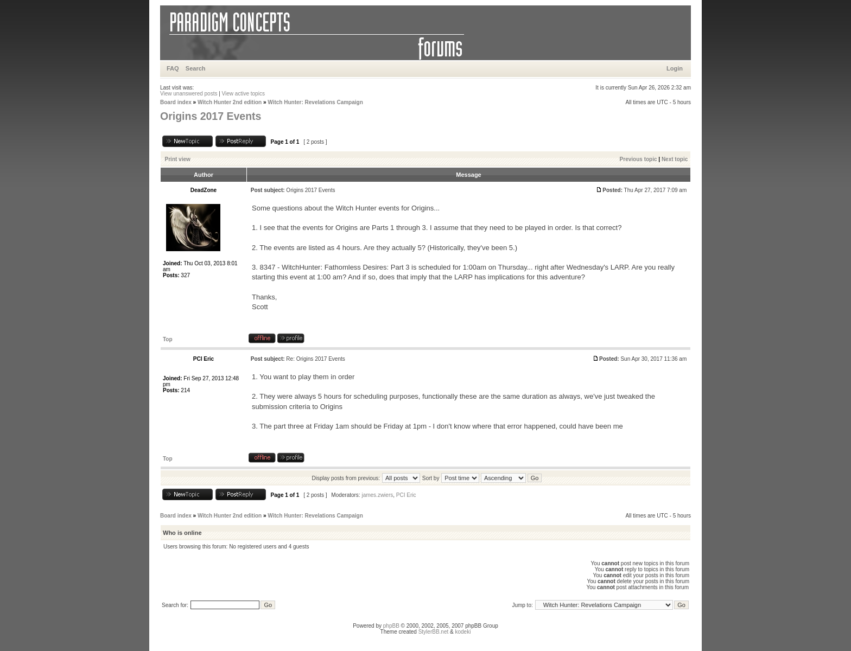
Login (674, 68)
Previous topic (638, 159)
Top (168, 339)
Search (196, 68)
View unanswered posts (188, 94)
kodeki (463, 632)
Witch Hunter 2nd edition (230, 102)
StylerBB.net (433, 632)
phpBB (391, 626)
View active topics (243, 94)
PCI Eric (406, 495)
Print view (177, 159)
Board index (176, 102)
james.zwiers (377, 495)
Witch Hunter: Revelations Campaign (315, 102)
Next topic (675, 159)
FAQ (173, 68)
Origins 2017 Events (210, 116)
